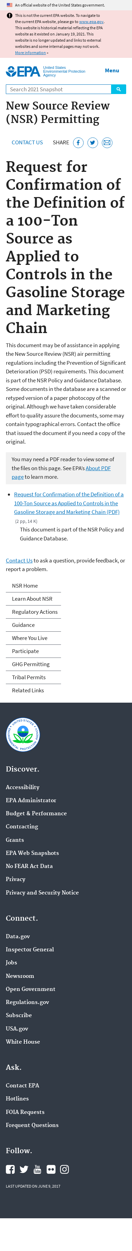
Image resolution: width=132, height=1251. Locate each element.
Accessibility (22, 788)
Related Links (28, 690)
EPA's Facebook (10, 1169)
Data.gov (18, 937)
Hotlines (17, 1099)
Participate (25, 651)
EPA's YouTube (37, 1169)
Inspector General (30, 950)
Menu (112, 70)
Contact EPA (22, 1086)
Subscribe (19, 1016)
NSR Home (25, 585)
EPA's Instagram (64, 1169)
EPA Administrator (31, 801)
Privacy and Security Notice (42, 893)
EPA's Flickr (51, 1169)
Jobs (11, 963)
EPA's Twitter (24, 1169)
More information (30, 52)
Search (118, 89)
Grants (15, 840)
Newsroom (20, 976)
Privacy (15, 880)
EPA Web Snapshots (32, 853)
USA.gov (17, 1029)
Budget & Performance (36, 814)
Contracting (22, 827)
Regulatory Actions (35, 612)
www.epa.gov (91, 21)
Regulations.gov (27, 1003)
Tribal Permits (29, 677)
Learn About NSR (32, 598)
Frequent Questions (32, 1126)
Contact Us (27, 142)
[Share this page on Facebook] (78, 142)
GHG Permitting (31, 664)
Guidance (23, 625)
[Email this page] (107, 142)
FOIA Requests (25, 1112)
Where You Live (29, 638)
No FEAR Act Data (29, 867)
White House (23, 1042)
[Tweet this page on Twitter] (92, 142)
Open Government (31, 989)
